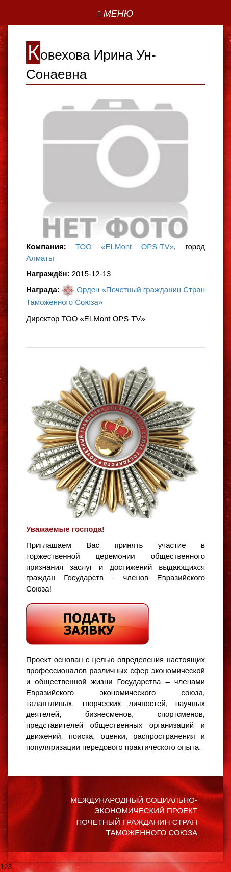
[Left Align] (115, 14)
